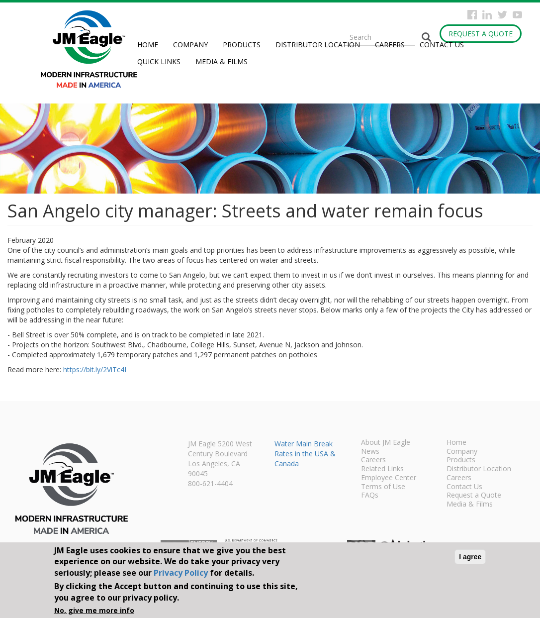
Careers (390, 44)
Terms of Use (383, 487)
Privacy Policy (181, 572)
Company (190, 44)
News (370, 452)
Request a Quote (481, 33)
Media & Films (221, 61)
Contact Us (442, 44)
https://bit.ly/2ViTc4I (94, 369)
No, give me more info (94, 610)
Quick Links (158, 61)
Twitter (502, 14)
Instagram (487, 14)
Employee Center (388, 478)
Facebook (472, 14)
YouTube (517, 14)
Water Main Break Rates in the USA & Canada (305, 453)
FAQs (369, 496)
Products (242, 44)
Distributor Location (317, 44)
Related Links (382, 469)
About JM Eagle (385, 443)
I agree (470, 557)
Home (147, 44)
